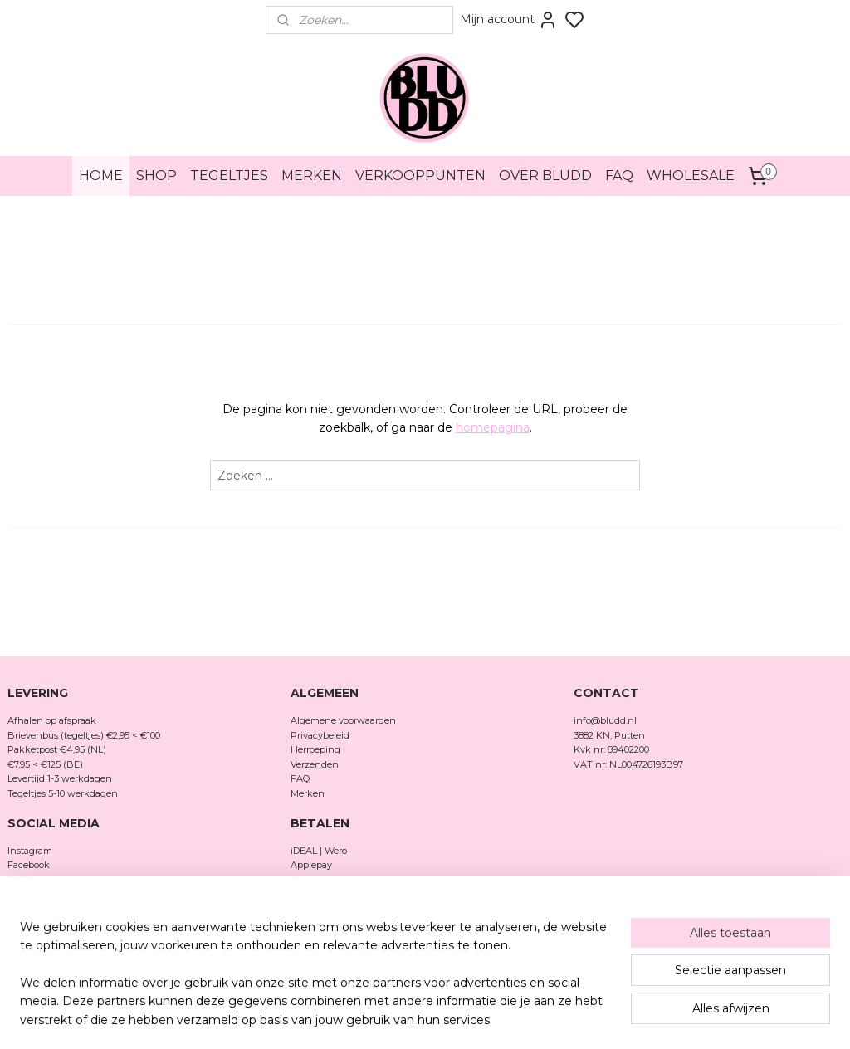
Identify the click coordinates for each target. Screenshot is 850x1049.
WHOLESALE (691, 175)
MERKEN (311, 175)
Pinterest (27, 894)
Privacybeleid (320, 735)
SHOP (156, 175)
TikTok (22, 880)
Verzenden (315, 764)
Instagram (29, 850)
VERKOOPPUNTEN (420, 175)
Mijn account (509, 20)
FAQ (619, 175)
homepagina (493, 427)
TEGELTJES (229, 175)
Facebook (29, 865)
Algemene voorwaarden (343, 720)
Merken (308, 793)
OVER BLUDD (545, 175)
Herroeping (315, 749)
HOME (101, 175)
